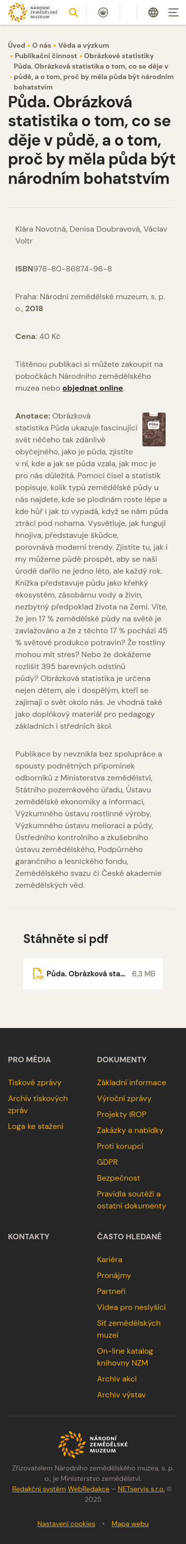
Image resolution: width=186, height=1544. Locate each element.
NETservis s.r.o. (141, 1488)
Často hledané (129, 1237)
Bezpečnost (118, 1178)
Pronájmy (114, 1275)
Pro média (29, 1060)
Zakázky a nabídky (130, 1130)
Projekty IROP (122, 1114)
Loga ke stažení (35, 1126)
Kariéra (110, 1259)
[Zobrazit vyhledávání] (73, 12)
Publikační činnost (46, 55)
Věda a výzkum (83, 45)
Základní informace (132, 1082)
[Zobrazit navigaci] (173, 12)
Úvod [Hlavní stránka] (16, 45)
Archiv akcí (117, 1378)
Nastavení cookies (66, 1523)
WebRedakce (88, 1488)
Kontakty (29, 1237)
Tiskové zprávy (35, 1082)
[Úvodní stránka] (33, 12)
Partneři (111, 1291)
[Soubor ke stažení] (93, 973)
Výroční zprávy (124, 1098)
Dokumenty (122, 1060)
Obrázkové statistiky (119, 55)
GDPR (107, 1162)
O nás (42, 45)
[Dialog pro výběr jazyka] (153, 12)
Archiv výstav (121, 1394)
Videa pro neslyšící (131, 1307)
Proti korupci (120, 1146)
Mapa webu (130, 1523)
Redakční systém (38, 1488)
